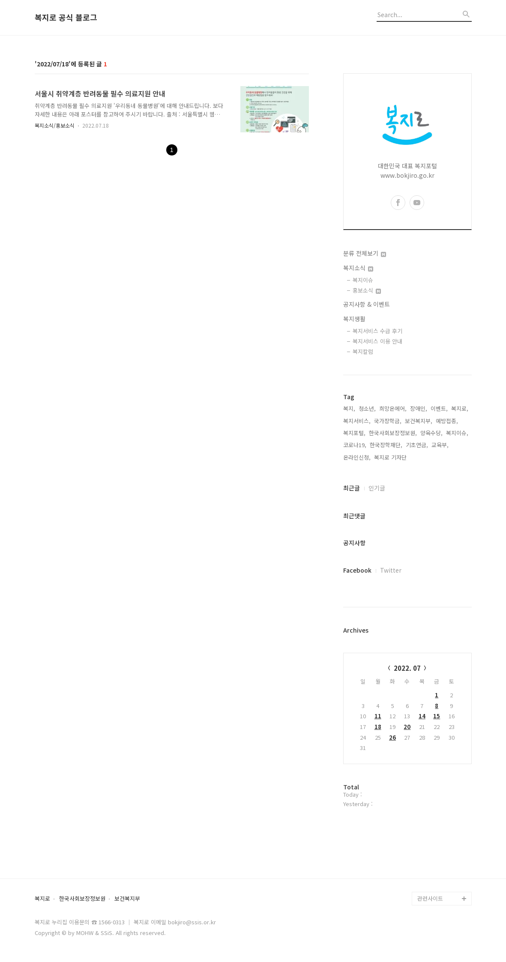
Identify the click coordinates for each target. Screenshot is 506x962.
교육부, (440, 445)
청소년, (367, 408)
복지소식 (358, 267)
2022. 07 (407, 667)
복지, (349, 408)
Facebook (357, 570)
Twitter (390, 570)
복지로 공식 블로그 (66, 17)
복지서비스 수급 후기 (377, 331)
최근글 (351, 488)
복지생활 (354, 318)
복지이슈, (457, 433)
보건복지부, (418, 421)
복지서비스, (357, 421)
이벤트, (439, 408)
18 (377, 727)
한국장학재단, (386, 445)
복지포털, (354, 433)
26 (392, 737)
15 (436, 716)
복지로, (459, 408)
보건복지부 (127, 899)
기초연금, (417, 445)
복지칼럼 (363, 351)
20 (407, 727)
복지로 (42, 899)
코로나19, (354, 445)
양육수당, (431, 433)
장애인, (418, 408)
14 (422, 716)
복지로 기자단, (391, 457)
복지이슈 (363, 280)
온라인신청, (357, 457)
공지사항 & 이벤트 (366, 304)
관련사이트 (430, 898)
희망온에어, (393, 408)
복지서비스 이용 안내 (377, 341)
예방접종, (447, 421)
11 (377, 716)
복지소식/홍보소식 (55, 125)
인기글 (376, 488)
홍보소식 (367, 290)
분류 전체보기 (364, 253)
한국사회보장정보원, (393, 433)
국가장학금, (387, 421)
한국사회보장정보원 (82, 899)
